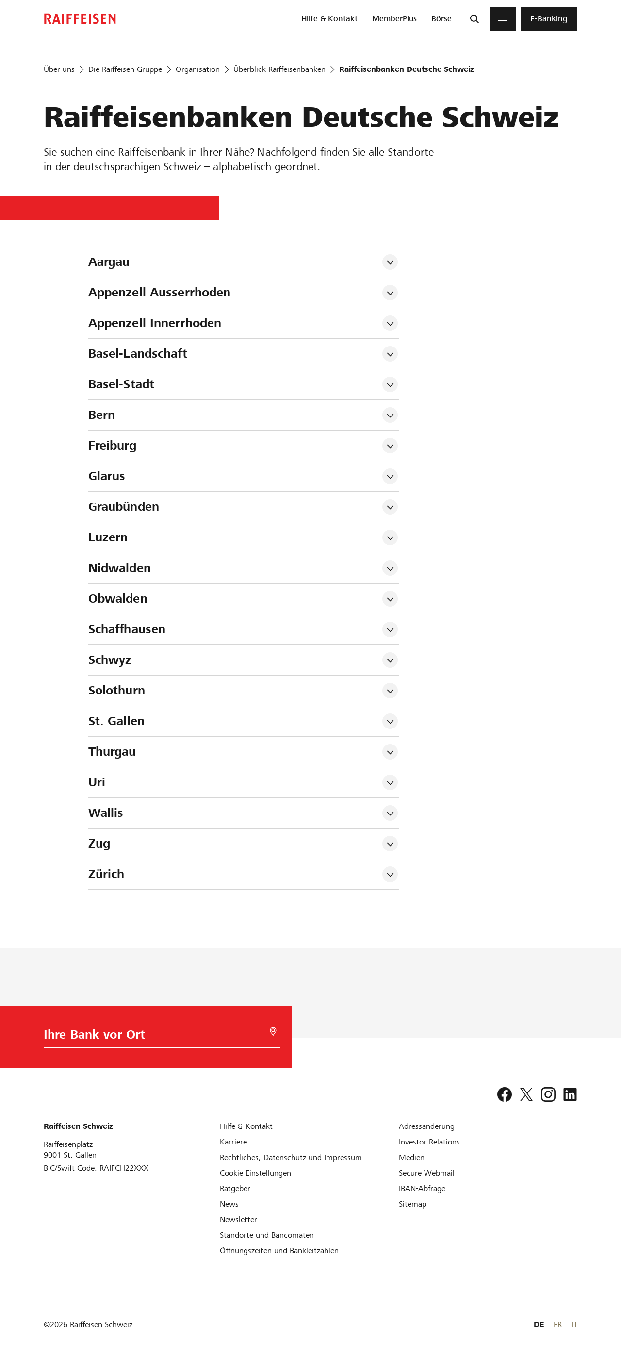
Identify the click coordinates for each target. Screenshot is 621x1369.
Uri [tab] (96, 782)
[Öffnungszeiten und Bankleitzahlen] (279, 1250)
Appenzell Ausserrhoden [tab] (159, 292)
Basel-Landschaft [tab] (137, 354)
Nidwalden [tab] (119, 568)
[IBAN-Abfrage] (422, 1188)
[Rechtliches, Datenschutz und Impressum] (291, 1157)
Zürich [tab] (106, 874)
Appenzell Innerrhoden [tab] (155, 323)
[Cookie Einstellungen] (255, 1173)
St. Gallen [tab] (116, 721)
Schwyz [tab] (110, 660)
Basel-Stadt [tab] (121, 384)
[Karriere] (233, 1141)
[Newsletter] (238, 1219)
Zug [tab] (99, 843)
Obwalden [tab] (117, 598)
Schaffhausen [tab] (127, 629)
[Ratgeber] (235, 1188)
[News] (229, 1204)
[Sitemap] (412, 1204)
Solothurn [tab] (116, 690)
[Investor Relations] (429, 1141)
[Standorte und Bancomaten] (267, 1235)
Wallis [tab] (106, 813)
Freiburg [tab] (112, 445)
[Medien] (412, 1157)
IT (574, 1324)
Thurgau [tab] (112, 752)
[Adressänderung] (427, 1126)
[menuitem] (329, 19)
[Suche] (474, 19)
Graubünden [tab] (123, 507)
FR (558, 1324)
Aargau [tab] (109, 262)
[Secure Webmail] (427, 1173)
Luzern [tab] (108, 537)
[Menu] (503, 19)
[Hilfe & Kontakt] (246, 1126)
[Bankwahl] (158, 1036)
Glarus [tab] (107, 476)
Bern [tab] (101, 415)
